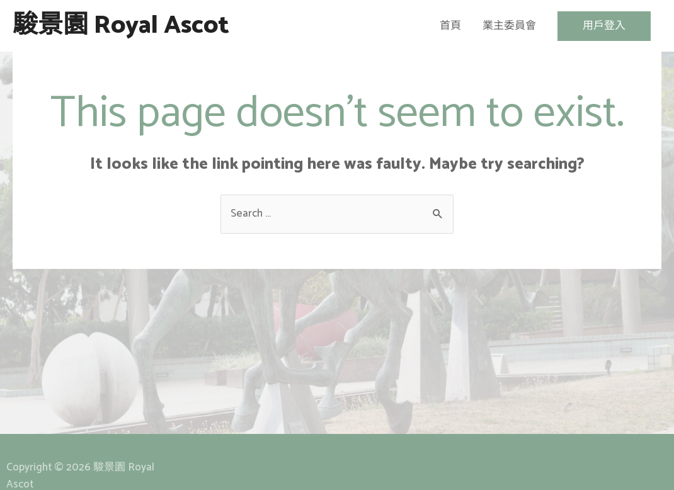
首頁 (450, 26)
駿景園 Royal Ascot (121, 26)
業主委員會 (509, 26)
